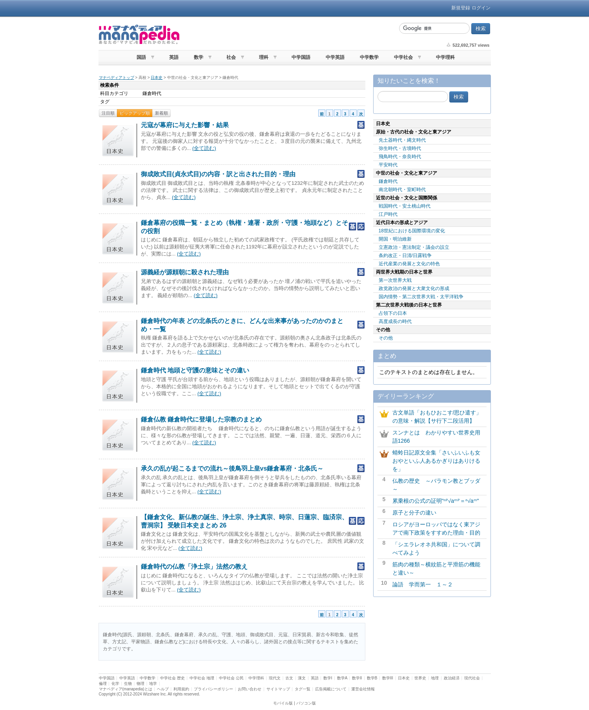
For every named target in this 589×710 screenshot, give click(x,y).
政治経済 (452, 678)
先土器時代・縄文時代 (402, 140)
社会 (231, 57)
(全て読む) (204, 148)
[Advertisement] (288, 34)
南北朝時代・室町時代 (402, 189)
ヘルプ (163, 689)
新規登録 (460, 8)
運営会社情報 (363, 689)
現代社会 (472, 678)
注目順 (108, 113)
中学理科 (445, 57)
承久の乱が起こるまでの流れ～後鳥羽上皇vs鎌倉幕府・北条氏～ (232, 468)
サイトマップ (278, 689)
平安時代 (388, 165)
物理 (140, 683)
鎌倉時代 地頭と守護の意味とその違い (195, 370)
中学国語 (301, 57)
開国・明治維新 (395, 239)
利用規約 (181, 689)
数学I (327, 678)
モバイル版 (283, 703)
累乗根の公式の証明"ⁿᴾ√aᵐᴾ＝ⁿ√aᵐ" (435, 501)
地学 (153, 683)
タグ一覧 (302, 689)
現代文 (275, 678)
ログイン (481, 8)
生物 (128, 683)
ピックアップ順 (135, 113)
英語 (174, 57)
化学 (115, 683)
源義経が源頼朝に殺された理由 (185, 272)
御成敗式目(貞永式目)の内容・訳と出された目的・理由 (218, 174)
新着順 (161, 113)
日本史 (156, 77)
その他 (386, 338)
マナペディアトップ (116, 77)
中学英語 (335, 57)
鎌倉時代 (388, 181)
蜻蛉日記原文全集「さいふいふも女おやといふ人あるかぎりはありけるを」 (436, 460)
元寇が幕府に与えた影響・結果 (185, 125)
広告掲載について (330, 689)
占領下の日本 (393, 313)
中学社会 (403, 57)
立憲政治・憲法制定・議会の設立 (414, 247)
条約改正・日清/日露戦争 (405, 255)
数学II (357, 678)
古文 (289, 678)
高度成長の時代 (395, 321)
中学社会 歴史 (172, 678)
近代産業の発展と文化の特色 (409, 263)
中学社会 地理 (202, 678)
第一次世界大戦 (395, 280)
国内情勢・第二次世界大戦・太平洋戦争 (421, 296)
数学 (198, 57)
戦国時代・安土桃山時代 (404, 206)
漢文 (302, 678)
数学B (372, 678)
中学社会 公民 (231, 678)
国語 (141, 57)
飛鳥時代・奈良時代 (400, 156)
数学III (387, 678)
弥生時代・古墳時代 (400, 148)
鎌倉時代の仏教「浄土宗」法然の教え (194, 566)
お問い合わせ (249, 689)
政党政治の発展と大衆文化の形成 (414, 288)
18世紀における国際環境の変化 (412, 231)
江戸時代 (388, 214)
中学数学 (369, 57)
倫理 (103, 683)
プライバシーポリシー (213, 689)
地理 (435, 678)
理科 (263, 57)
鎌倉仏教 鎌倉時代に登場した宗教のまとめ (201, 419)
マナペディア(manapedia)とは (125, 689)
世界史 (420, 678)
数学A (342, 678)
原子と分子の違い (414, 512)
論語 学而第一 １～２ (422, 584)
